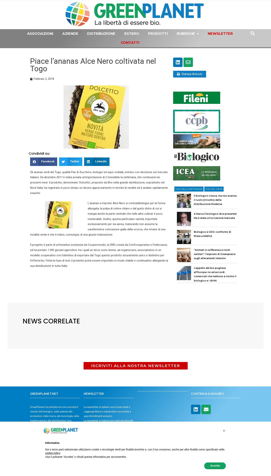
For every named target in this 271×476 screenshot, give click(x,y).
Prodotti (158, 34)
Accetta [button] (215, 465)
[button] (43, 161)
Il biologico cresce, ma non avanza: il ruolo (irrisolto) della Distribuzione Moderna (215, 200)
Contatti (130, 43)
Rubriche (188, 33)
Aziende (70, 34)
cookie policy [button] (52, 453)
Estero (131, 34)
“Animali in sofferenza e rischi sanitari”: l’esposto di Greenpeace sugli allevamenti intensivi (214, 254)
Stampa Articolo (189, 74)
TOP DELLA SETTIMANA (188, 189)
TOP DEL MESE (214, 189)
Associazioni (40, 34)
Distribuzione (101, 34)
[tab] (189, 189)
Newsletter (220, 34)
